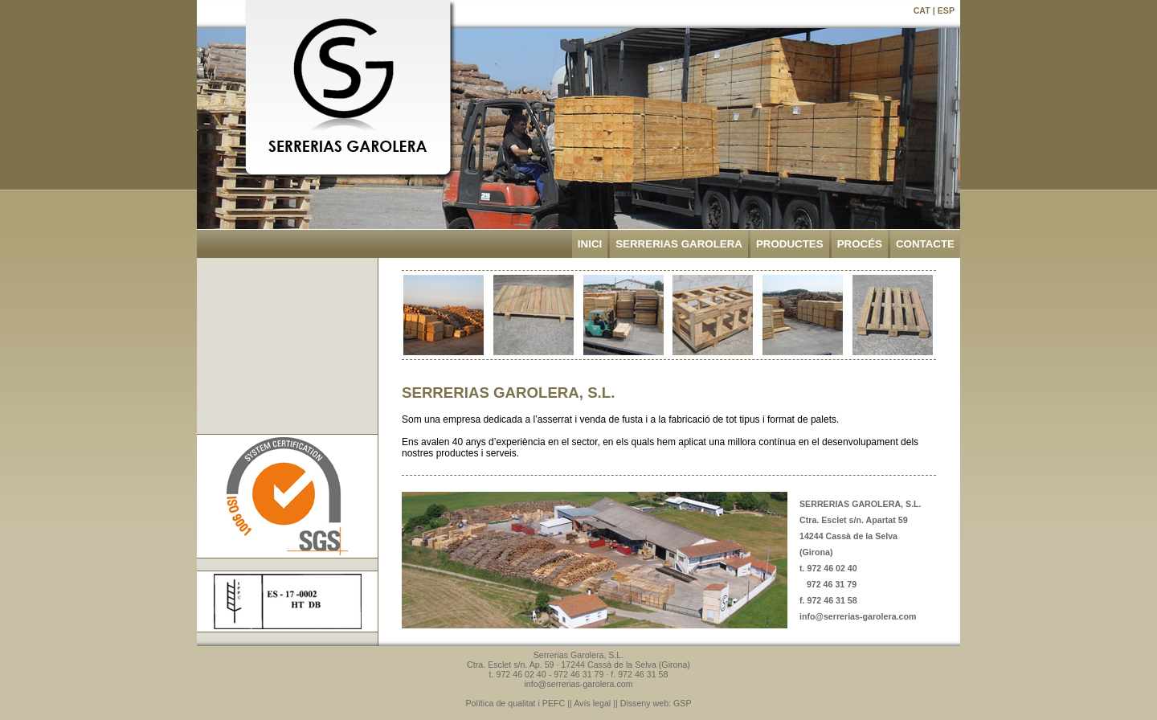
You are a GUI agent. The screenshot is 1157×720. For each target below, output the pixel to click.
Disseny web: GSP (656, 703)
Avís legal (592, 703)
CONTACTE (925, 244)
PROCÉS (859, 244)
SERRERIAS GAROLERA (678, 244)
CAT (922, 10)
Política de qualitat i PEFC (516, 703)
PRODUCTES (790, 244)
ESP (946, 10)
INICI (590, 244)
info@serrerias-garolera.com (857, 616)
